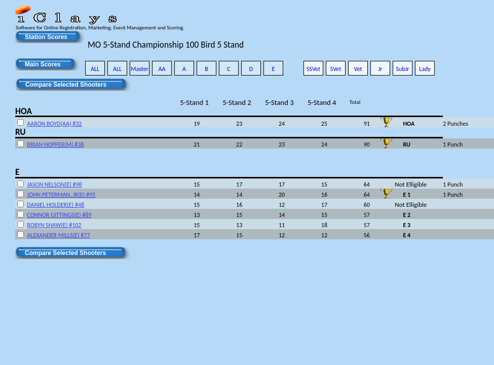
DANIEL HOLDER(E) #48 (55, 204)
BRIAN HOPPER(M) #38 (55, 144)
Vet (358, 68)
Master (139, 68)
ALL (95, 68)
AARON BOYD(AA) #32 (54, 123)
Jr (380, 68)
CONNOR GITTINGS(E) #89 (59, 214)
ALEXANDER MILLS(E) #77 (58, 235)
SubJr (402, 68)
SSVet (313, 68)
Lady (425, 68)
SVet (335, 68)
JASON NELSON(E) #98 (54, 184)
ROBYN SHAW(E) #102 (54, 225)
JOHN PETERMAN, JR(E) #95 (61, 194)
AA (162, 68)
